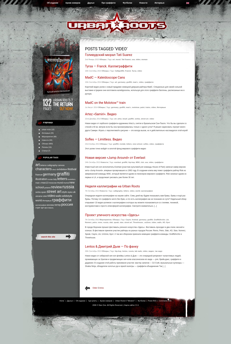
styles (70, 192)
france (38, 174)
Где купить (92, 301)
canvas (61, 165)
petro (94, 222)
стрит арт (39, 208)
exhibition (62, 169)
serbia (38, 192)
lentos (124, 251)
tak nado (138, 251)
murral (66, 183)
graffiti (63, 173)
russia (68, 186)
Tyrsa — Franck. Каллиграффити (108, 66)
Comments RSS (165, 301)
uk (74, 192)
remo (100, 222)
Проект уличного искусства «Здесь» (112, 215)
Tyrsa (134, 71)
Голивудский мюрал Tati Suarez (108, 55)
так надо (158, 251)
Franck (128, 71)
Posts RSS (152, 301)
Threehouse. (138, 222)
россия (67, 204)
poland (47, 187)
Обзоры (45, 144)
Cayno (128, 220)
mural (60, 182)
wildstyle (67, 195)
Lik (167, 220)
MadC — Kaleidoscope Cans (105, 77)
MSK (138, 162)
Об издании (52, 3)
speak (116, 222)
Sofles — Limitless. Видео (103, 139)
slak (111, 222)
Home (62, 301)
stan (122, 222)
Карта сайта (129, 305)
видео (151, 251)
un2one (147, 222)
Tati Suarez (126, 59)
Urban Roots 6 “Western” (125, 301)
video (51, 195)
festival (72, 169)
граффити (61, 200)
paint (142, 107)
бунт (168, 222)
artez (120, 119)
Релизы (45, 147)
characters (43, 169)
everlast (117, 162)
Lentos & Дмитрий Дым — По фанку (111, 246)
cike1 (54, 169)
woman (144, 59)
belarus (43, 165)
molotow (135, 107)
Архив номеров (72, 3)
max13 (44, 182)
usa (45, 196)
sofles (145, 144)
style (64, 192)
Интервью (159, 3)
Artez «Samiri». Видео (100, 114)
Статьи (45, 151)
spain (43, 192)
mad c (38, 183)
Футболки (127, 3)
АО (164, 222)
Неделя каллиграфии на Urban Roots (112, 186)
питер (57, 204)
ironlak (50, 179)
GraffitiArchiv (159, 220)
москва (50, 205)
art (37, 165)
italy (55, 179)
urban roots (46, 129)
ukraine (39, 196)
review (56, 187)
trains (147, 107)
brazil (125, 119)
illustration (41, 179)
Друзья (90, 3)
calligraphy (52, 165)
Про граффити (109, 3)
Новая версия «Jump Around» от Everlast (115, 158)
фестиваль (48, 208)
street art (54, 191)
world (38, 200)
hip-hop (131, 162)
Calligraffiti (119, 71)
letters (62, 179)
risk (142, 162)
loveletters (72, 179)
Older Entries (98, 288)
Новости (143, 3)
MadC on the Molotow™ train (105, 103)
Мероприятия (47, 137)
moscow (53, 183)
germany (49, 174)
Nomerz (88, 222)
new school (137, 144)
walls (59, 195)
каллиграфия (40, 205)
